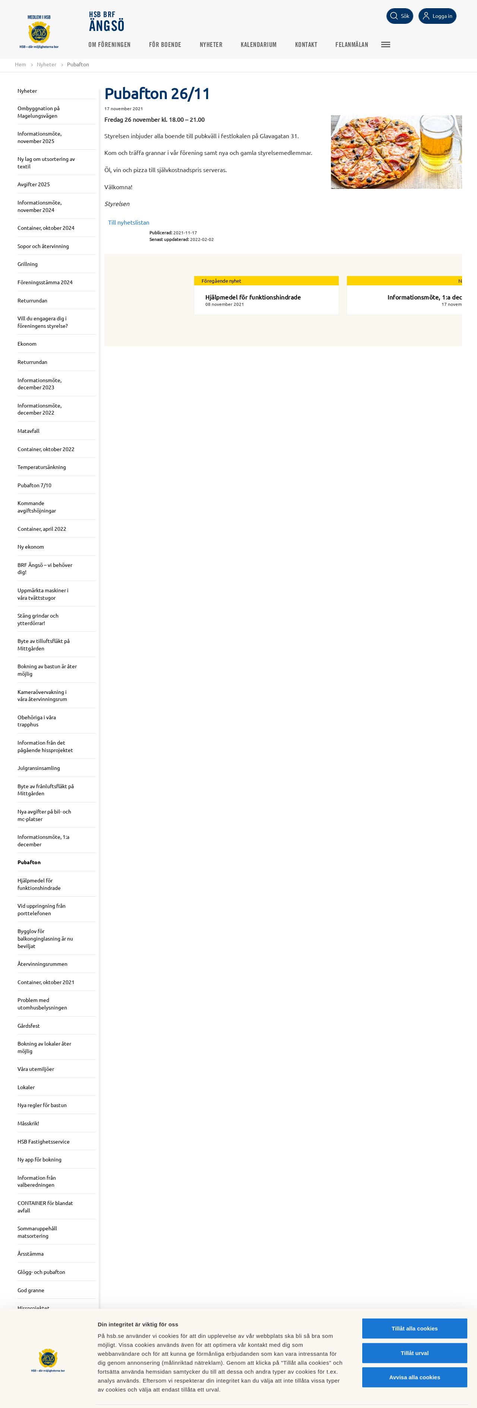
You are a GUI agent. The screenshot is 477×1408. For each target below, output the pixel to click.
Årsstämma (31, 1253)
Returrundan (32, 300)
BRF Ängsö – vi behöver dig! (45, 568)
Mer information (396, 1393)
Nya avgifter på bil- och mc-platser (44, 815)
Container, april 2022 (42, 528)
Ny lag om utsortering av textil (46, 163)
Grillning (28, 264)
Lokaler (26, 1087)
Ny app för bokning (39, 1159)
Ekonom (27, 343)
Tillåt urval (415, 1326)
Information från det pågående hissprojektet (45, 746)
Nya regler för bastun (42, 1105)
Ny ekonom (31, 546)
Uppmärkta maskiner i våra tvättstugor (43, 594)
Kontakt (307, 45)
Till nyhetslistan (128, 222)
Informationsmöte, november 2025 (39, 137)
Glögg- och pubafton (41, 1271)
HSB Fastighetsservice (44, 1141)
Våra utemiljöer (36, 1069)
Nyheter (212, 45)
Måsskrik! (28, 1123)
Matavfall (29, 430)
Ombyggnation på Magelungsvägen (39, 112)
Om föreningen (110, 45)
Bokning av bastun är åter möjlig (47, 670)
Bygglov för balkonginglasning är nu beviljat (45, 938)
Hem (20, 64)
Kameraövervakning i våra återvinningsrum (42, 695)
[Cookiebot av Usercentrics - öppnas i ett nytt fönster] (48, 1393)
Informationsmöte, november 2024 (39, 206)
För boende (166, 45)
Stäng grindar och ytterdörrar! (38, 619)
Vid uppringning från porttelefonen (42, 909)
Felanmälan (353, 45)
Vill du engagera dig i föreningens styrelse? (43, 322)
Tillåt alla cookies (415, 1302)
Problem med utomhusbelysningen (42, 1004)
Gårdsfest (29, 1025)
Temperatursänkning (42, 466)
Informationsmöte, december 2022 (39, 409)
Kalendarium (260, 45)
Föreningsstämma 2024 (45, 282)
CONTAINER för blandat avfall (45, 1206)
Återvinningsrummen (42, 963)
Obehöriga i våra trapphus (37, 721)
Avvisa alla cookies (414, 1351)
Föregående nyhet (221, 281)
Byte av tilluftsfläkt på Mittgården (44, 645)
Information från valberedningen (37, 1181)
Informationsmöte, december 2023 (39, 384)
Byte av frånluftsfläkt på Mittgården (46, 790)
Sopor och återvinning (43, 245)
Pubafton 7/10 (34, 485)
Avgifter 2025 (34, 184)
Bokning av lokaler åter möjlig (44, 1047)
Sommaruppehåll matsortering (37, 1232)
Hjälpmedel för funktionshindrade (39, 884)
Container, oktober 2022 (46, 448)
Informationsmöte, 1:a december (43, 841)
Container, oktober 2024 (46, 228)
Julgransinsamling (39, 768)
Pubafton (29, 862)
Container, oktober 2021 (46, 982)
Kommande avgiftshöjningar (37, 507)
